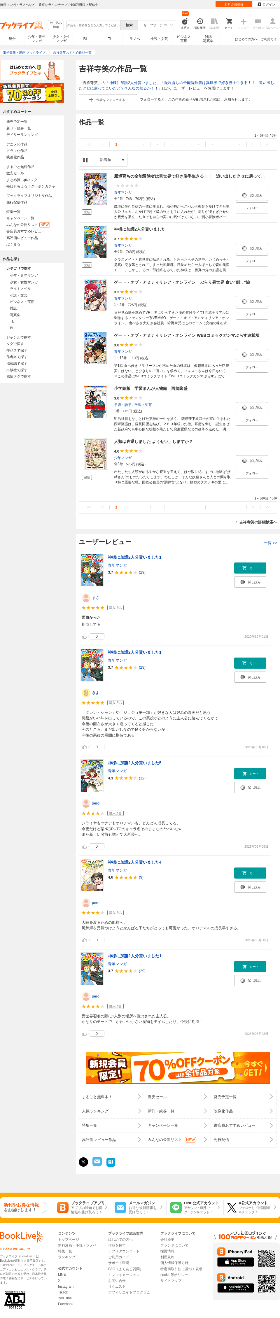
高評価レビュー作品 (22, 238)
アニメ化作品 (16, 144)
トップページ (68, 1240)
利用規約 (167, 1257)
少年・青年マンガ (37, 39)
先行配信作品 (16, 202)
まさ (95, 597)
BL (85, 38)
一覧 (270, 543)
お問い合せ (117, 1281)
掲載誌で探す (16, 364)
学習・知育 (143, 404)
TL (110, 39)
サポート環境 (118, 1263)
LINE (62, 1275)
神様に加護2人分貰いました (133, 82)
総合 (12, 39)
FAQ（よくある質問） (125, 1269)
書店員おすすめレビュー (25, 231)
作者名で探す (16, 357)
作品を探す (117, 1245)
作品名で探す (16, 350)
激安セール (15, 173)
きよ (95, 692)
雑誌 (13, 308)
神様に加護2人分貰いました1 (135, 557)
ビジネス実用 (184, 39)
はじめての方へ (246, 39)
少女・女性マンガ (61, 39)
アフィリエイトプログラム (129, 1292)
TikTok (63, 1292)
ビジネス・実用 (22, 302)
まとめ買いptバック (21, 180)
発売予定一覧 (16, 122)
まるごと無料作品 (20, 167)
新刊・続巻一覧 (18, 128)
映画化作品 (15, 157)
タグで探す (15, 344)
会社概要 (167, 1240)
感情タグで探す (18, 376)
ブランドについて (174, 1245)
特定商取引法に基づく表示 (181, 1269)
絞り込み (56, 25)
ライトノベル (20, 289)
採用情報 (167, 1251)
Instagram (66, 1286)
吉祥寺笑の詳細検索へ (258, 522)
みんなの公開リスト (28, 224)
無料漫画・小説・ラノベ (77, 1245)
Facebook (66, 1304)
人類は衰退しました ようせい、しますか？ (153, 441)
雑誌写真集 (208, 39)
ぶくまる (13, 244)
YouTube (65, 1298)
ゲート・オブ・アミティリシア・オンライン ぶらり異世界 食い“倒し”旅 (182, 282)
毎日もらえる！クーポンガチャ (30, 186)
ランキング (67, 1257)
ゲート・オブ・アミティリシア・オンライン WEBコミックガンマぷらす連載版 (187, 335)
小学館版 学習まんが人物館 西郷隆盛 (151, 388)
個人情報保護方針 (174, 1263)
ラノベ (135, 39)
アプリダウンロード (124, 1251)
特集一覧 (13, 212)
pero (95, 803)
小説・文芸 (159, 39)
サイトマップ (170, 1281)
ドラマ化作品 (16, 151)
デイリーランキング (22, 135)
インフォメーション (124, 1275)
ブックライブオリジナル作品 (29, 196)
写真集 (15, 315)
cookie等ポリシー (174, 1275)
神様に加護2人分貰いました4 (135, 862)
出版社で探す (16, 370)
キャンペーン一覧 (20, 218)
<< (89, 144)
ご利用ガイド (270, 39)
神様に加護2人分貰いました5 (135, 762)
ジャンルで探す (18, 337)
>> (267, 144)
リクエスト (117, 1286)
